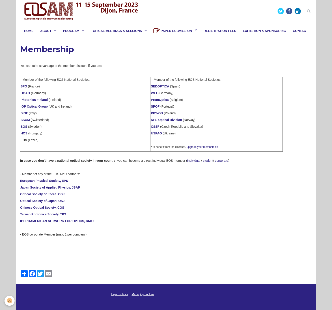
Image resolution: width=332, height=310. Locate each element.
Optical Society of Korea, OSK (42, 194)
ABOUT (46, 31)
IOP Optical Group (34, 106)
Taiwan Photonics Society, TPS (43, 214)
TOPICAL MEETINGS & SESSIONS (117, 31)
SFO (24, 86)
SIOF (24, 113)
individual (193, 160)
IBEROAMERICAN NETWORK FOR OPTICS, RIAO (57, 221)
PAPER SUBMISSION (173, 31)
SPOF (155, 106)
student (208, 160)
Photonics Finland (34, 100)
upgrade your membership (202, 147)
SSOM (25, 120)
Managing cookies (143, 294)
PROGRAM (71, 31)
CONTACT (300, 31)
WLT (154, 93)
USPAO (156, 133)
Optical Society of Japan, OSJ (42, 201)
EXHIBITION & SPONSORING (264, 31)
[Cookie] (9, 301)
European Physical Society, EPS (44, 181)
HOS (24, 133)
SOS (24, 126)
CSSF (155, 126)
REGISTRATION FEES (220, 31)
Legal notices (119, 294)
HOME (28, 31)
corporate (221, 160)
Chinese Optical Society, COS (42, 207)
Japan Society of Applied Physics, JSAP (50, 187)
